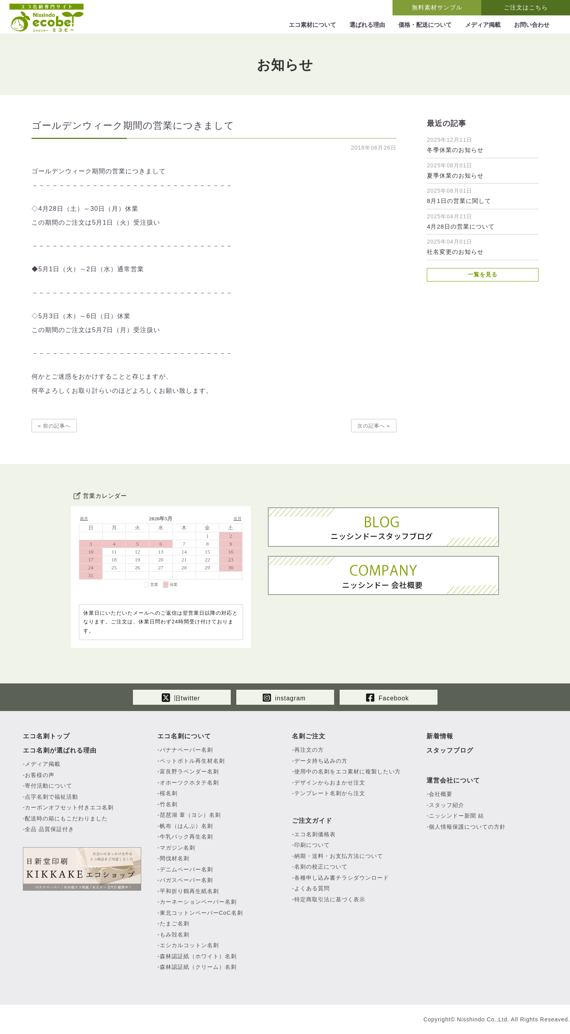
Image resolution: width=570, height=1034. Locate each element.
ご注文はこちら (526, 7)
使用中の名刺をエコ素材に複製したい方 (347, 772)
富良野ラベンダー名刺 (189, 772)
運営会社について (453, 780)
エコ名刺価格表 (315, 834)
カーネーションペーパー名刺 (198, 902)
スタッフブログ (449, 750)
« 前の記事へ (54, 426)
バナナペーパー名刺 (186, 750)
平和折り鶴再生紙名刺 (189, 891)
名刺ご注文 (308, 736)
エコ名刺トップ (46, 736)
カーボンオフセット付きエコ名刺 (69, 808)
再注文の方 (309, 750)
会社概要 (440, 794)
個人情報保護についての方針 (467, 827)
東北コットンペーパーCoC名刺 (201, 913)
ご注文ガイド (312, 821)
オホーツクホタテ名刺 (189, 783)
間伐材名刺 (174, 859)
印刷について (312, 845)
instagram (284, 697)
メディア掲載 (42, 764)
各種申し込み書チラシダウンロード (341, 878)
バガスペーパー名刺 (186, 880)
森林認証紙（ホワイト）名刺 (198, 956)
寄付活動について (48, 786)
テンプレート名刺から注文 (329, 793)
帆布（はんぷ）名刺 (186, 826)
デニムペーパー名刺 (186, 870)
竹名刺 (169, 804)
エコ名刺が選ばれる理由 (60, 750)
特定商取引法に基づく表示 (329, 900)
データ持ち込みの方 (321, 761)
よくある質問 (312, 889)
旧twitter (181, 697)
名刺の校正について (321, 867)
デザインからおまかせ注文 (329, 783)
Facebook (387, 697)
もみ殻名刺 (174, 935)
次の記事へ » (373, 426)
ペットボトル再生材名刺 (192, 761)
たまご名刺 (174, 924)
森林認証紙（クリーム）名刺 (198, 967)
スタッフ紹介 (446, 805)
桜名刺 (169, 793)
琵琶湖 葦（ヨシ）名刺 (190, 815)
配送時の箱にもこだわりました (66, 819)
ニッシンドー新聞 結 (456, 816)
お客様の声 (39, 775)
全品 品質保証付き (49, 829)
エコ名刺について (184, 736)
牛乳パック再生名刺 (186, 837)
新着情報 (439, 736)
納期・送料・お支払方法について (338, 856)
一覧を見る (482, 275)
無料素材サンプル (437, 7)
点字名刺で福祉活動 (51, 797)
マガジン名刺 (177, 848)
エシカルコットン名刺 (189, 945)
